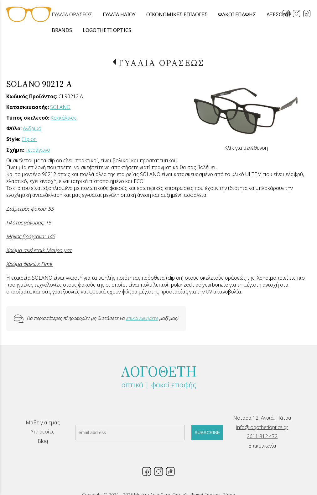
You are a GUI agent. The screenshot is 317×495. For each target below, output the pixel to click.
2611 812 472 (262, 436)
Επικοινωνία (262, 445)
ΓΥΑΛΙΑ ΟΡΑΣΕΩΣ (161, 62)
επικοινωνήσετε (142, 318)
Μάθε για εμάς (43, 422)
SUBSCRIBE (207, 432)
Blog (43, 441)
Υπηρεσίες (43, 431)
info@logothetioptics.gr (262, 427)
